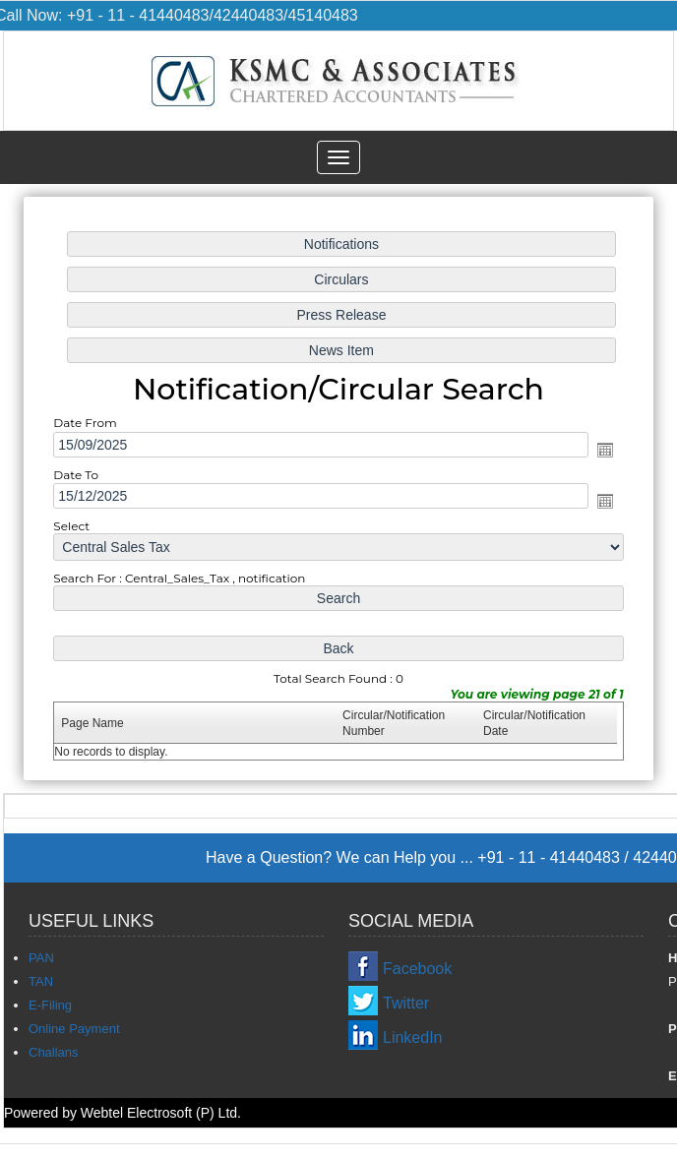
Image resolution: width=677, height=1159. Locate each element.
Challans (54, 1052)
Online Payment (74, 1028)
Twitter (406, 1003)
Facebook (417, 968)
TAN (41, 981)
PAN (41, 957)
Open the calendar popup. (603, 449)
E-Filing (50, 1005)
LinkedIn (413, 1037)
